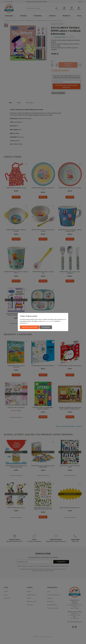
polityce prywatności (47, 321)
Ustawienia (45, 327)
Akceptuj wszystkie (30, 327)
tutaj (27, 323)
